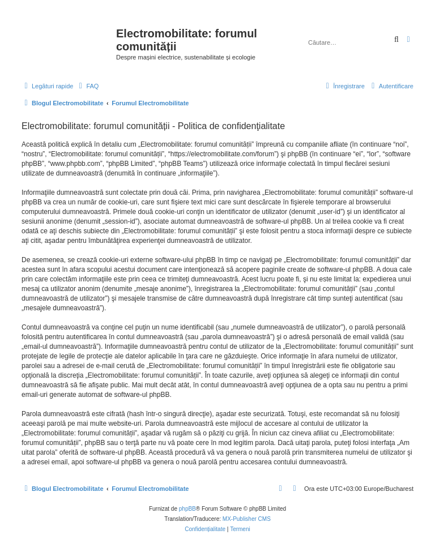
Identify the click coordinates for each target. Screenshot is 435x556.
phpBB (187, 509)
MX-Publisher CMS (247, 519)
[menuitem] (87, 86)
